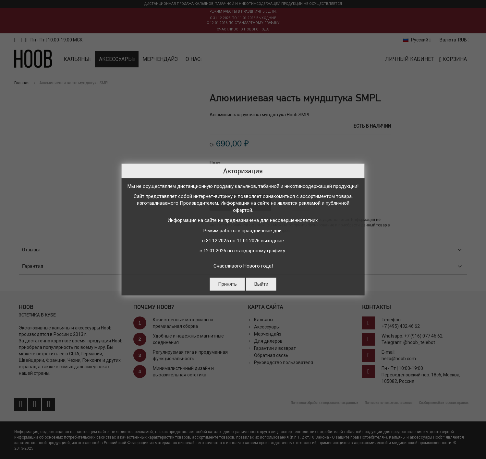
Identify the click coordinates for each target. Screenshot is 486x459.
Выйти (261, 284)
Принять (227, 284)
